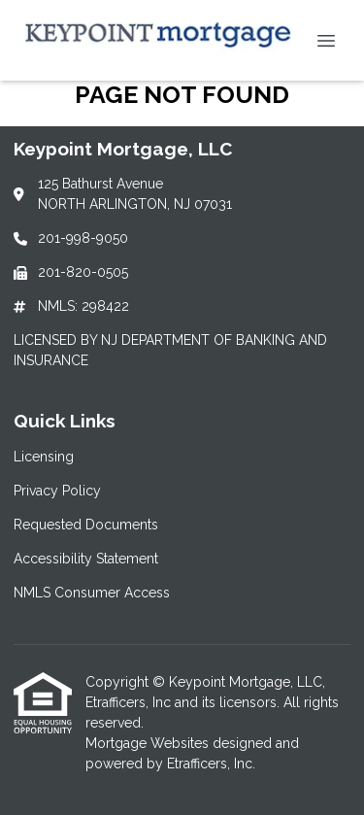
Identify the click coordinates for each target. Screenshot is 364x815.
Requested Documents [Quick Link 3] (86, 524)
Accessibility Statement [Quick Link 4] (86, 558)
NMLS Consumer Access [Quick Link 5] (92, 592)
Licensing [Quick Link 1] (44, 456)
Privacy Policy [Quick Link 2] (57, 490)
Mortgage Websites (149, 743)
